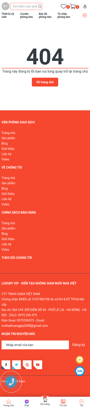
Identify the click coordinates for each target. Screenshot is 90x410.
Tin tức (63, 405)
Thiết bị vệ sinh (8, 15)
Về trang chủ (45, 82)
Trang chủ (8, 133)
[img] (85, 6)
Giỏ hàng (45, 404)
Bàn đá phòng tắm (45, 15)
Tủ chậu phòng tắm (64, 15)
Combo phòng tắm (26, 15)
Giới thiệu (8, 148)
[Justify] (39, 6)
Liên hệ (6, 154)
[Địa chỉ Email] (45, 344)
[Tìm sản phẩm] (26, 6)
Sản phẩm (8, 138)
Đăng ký (78, 345)
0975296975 (25, 320)
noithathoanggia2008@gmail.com (25, 325)
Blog (5, 143)
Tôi (81, 405)
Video (5, 159)
